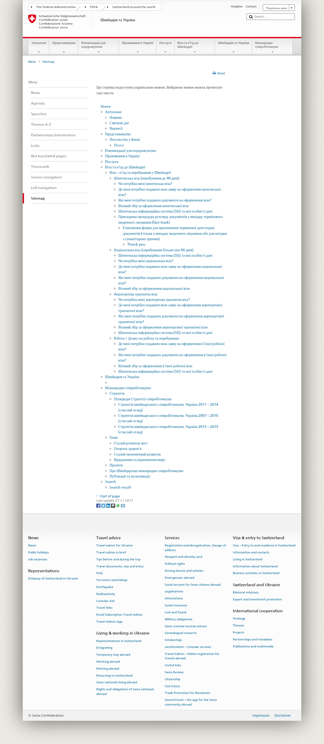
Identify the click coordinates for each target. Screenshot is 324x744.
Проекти (116, 465)
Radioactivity (105, 594)
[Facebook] (98, 505)
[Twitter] (103, 505)
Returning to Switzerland (114, 675)
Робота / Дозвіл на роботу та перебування (146, 338)
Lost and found (175, 612)
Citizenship (172, 679)
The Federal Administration (56, 7)
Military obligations (178, 619)
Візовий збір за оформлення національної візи (154, 288)
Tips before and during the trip (118, 559)
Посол (119, 145)
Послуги (165, 47)
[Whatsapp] (118, 505)
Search (110, 481)
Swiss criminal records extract (186, 626)
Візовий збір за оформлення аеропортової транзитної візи (163, 327)
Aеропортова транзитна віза (135, 294)
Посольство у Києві (124, 139)
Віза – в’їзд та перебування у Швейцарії (140, 172)
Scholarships (173, 640)
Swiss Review (174, 672)
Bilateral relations (245, 592)
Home (106, 106)
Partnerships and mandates (252, 639)
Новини (115, 117)
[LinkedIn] (108, 505)
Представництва (64, 47)
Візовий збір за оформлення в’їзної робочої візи (155, 366)
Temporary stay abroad (113, 654)
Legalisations (174, 591)
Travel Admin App (109, 621)
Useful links (173, 665)
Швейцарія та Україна (233, 47)
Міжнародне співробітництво (272, 47)
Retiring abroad (107, 668)
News (32, 545)
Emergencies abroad (179, 577)
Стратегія (116, 393)
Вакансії (116, 128)
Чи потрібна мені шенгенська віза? (145, 183)
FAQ (99, 573)
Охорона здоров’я (127, 448)
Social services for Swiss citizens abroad (192, 584)
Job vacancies (37, 559)
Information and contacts (251, 552)
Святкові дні (119, 123)
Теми (113, 437)
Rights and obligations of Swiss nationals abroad (125, 691)
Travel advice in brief (111, 552)
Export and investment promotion (257, 599)
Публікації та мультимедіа (129, 476)
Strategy (239, 618)
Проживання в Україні (137, 47)
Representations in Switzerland (118, 641)
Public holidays (38, 552)
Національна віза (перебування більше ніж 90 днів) (154, 250)
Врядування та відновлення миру (139, 459)
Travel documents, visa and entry (120, 566)
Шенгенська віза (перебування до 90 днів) (146, 178)
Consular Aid (105, 600)
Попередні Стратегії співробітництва (142, 399)
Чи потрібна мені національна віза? (145, 261)
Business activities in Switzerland (256, 573)
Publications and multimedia (253, 646)
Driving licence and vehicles (184, 571)
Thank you (136, 244)
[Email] (123, 505)
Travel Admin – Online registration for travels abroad (192, 656)
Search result (120, 487)
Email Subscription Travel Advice (119, 614)
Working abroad (108, 661)
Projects (238, 632)
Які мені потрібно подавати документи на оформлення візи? (164, 200)
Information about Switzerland (255, 566)
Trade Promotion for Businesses (187, 693)
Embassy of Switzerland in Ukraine (53, 578)
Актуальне (39, 47)
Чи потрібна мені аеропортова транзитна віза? (154, 299)
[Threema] (113, 505)
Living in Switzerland (247, 559)
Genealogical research (180, 633)
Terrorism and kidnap (111, 580)
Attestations (174, 598)
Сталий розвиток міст (130, 443)
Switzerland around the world (133, 7)
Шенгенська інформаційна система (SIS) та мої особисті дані (165, 211)
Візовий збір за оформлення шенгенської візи (153, 205)
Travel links (104, 607)
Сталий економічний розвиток (137, 454)
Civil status (172, 686)
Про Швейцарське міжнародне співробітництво (146, 470)
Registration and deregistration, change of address (195, 548)
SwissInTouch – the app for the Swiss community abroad (191, 702)
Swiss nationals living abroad (116, 682)
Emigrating (104, 647)
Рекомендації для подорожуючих (98, 47)
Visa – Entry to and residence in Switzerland (264, 545)
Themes (238, 625)
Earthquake (104, 587)
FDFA (94, 7)
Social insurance (176, 605)
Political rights (175, 564)
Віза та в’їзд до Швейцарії (195, 47)
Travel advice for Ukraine (114, 545)
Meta (32, 62)
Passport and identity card (183, 557)
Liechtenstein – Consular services (188, 647)
